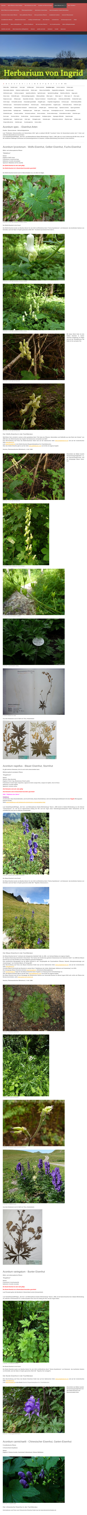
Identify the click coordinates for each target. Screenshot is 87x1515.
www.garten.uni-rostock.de (25, 977)
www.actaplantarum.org (61, 440)
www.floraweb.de (10, 444)
